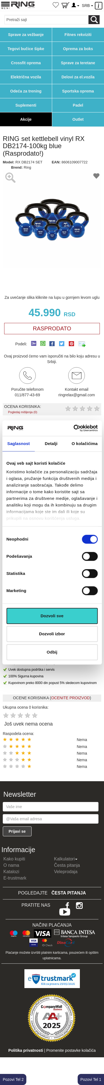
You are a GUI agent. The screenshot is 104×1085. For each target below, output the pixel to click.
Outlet (77, 119)
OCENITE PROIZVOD (70, 698)
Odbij (52, 652)
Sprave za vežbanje (26, 34)
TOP (97, 1062)
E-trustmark (14, 878)
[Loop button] (94, 19)
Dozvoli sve (52, 615)
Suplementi (26, 105)
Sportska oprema (78, 91)
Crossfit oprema (26, 63)
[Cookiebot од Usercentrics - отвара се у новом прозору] (74, 428)
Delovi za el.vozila (78, 77)
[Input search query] (46, 19)
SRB (87, 5)
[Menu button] (5, 5)
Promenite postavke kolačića (71, 1050)
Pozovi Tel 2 (13, 1079)
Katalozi (11, 871)
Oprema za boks (78, 49)
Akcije (26, 119)
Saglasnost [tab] (18, 443)
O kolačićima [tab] (85, 443)
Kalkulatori (66, 859)
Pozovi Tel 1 (90, 1079)
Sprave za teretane (78, 63)
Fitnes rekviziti (78, 34)
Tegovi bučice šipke (25, 49)
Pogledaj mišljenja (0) (22, 412)
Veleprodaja (66, 871)
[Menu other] (99, 5)
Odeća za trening (26, 91)
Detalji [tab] (51, 443)
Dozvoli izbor (52, 633)
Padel (78, 105)
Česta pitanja (67, 865)
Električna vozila (26, 77)
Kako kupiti (14, 859)
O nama (11, 865)
